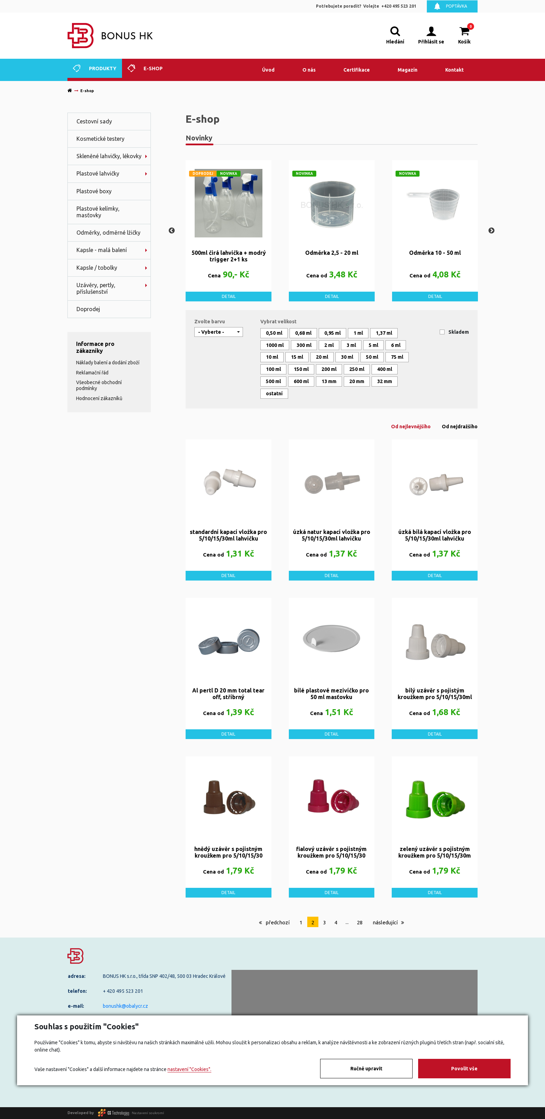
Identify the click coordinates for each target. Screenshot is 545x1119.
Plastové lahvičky (97, 173)
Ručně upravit (366, 1068)
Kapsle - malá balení (101, 250)
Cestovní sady (94, 121)
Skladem (458, 332)
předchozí (274, 922)
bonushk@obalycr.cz (125, 1006)
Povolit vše (464, 1068)
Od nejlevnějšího (411, 426)
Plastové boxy (94, 191)
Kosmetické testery (100, 139)
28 (360, 922)
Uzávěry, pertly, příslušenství (95, 288)
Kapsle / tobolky (96, 268)
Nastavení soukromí (148, 1112)
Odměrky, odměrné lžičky (108, 232)
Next (491, 230)
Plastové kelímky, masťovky (98, 211)
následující (388, 922)
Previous (171, 230)
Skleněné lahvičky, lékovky (108, 156)
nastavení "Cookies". (189, 1069)
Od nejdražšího (460, 426)
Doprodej (88, 309)
